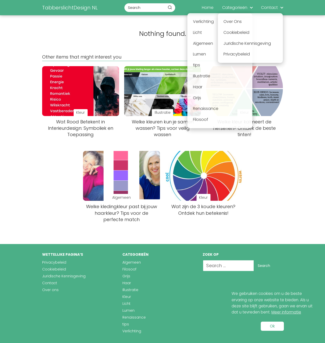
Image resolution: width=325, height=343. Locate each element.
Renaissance (134, 317)
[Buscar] (170, 7)
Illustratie (130, 289)
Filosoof (129, 269)
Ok (272, 326)
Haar (126, 282)
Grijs (126, 276)
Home (208, 7)
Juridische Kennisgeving (64, 276)
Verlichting (131, 331)
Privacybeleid (54, 262)
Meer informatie (286, 312)
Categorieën (234, 7)
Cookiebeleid (54, 269)
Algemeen (131, 262)
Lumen (128, 310)
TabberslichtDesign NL (70, 7)
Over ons (50, 289)
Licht (126, 303)
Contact (269, 7)
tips (125, 324)
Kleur (126, 296)
